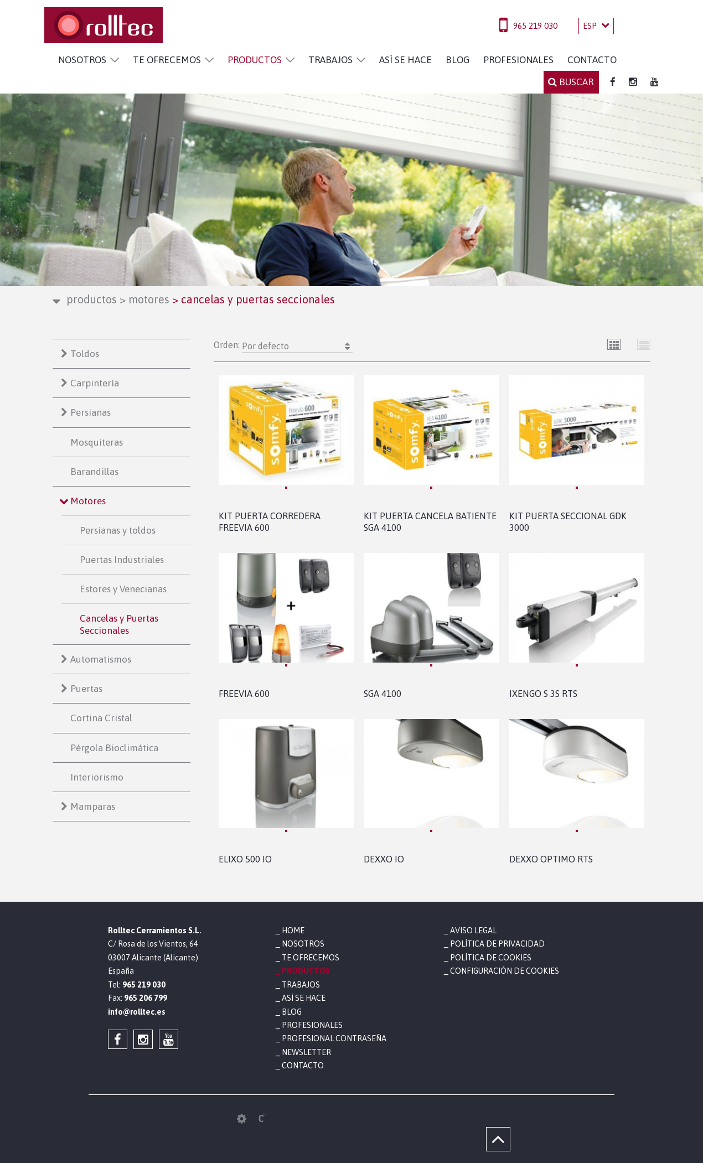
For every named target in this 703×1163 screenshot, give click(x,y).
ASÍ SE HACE (405, 59)
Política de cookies (490, 957)
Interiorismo (96, 777)
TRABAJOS (330, 59)
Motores (144, 299)
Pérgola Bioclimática (114, 747)
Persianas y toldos (118, 530)
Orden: (283, 346)
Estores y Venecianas (123, 589)
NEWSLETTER (306, 1052)
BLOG (457, 59)
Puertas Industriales (122, 559)
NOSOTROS (82, 59)
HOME (293, 930)
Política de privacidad (497, 943)
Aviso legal (473, 930)
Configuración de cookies (504, 970)
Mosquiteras (96, 442)
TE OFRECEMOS (167, 59)
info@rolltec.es (137, 1011)
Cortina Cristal (101, 717)
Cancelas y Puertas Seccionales (119, 624)
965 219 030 (535, 25)
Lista (644, 344)
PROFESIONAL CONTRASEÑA (334, 1038)
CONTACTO (592, 59)
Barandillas (94, 471)
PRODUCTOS (255, 59)
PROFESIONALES (518, 59)
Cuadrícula (614, 344)
